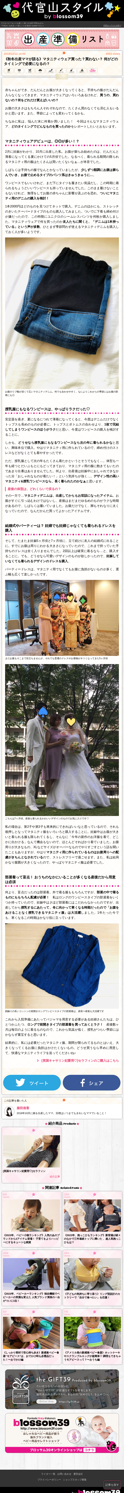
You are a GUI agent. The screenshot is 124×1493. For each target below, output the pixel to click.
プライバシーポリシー (49, 1479)
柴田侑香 (23, 1108)
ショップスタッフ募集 (75, 1479)
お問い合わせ (64, 1474)
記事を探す (112, 1484)
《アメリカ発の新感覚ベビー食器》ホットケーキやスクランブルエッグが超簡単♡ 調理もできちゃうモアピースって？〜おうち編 (92, 1356)
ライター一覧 (48, 1474)
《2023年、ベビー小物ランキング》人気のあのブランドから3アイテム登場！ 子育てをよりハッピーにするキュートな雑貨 (31, 1239)
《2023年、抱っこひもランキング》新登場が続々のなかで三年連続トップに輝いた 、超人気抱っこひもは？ (92, 1239)
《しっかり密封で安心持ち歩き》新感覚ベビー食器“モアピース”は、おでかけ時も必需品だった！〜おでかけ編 (31, 1356)
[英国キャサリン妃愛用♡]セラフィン (24, 1171)
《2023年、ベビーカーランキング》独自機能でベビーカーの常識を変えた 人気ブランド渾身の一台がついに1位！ (31, 1297)
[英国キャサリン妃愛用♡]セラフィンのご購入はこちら (80, 1060)
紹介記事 (55, 1176)
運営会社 (78, 1474)
